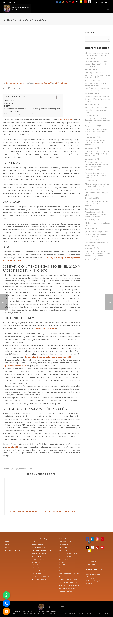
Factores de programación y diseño (20, 114)
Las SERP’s (9, 101)
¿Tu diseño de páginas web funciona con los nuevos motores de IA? (97, 234)
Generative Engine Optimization (69, 585)
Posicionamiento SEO (39, 559)
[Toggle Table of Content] (57, 97)
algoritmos (7, 469)
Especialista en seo (65, 542)
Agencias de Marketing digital (42, 539)
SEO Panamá (63, 547)
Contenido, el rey (12, 111)
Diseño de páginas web (39, 553)
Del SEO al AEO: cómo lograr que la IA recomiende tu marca (97, 131)
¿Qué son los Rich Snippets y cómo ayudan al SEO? (48, 357)
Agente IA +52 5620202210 (12, 2)
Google (15, 469)
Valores (7, 545)
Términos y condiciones (12, 550)
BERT (8, 106)
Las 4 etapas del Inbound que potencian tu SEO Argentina (96, 142)
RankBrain (10, 103)
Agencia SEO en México (39, 571)
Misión (7, 539)
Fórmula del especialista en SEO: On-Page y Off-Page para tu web (97, 153)
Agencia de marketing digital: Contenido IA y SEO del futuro (97, 175)
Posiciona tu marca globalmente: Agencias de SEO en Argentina (96, 164)
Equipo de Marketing (15, 83)
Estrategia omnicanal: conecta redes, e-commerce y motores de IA (97, 75)
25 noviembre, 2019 (43, 83)
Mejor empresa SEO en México (69, 553)
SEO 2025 (62, 565)
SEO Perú (35, 565)
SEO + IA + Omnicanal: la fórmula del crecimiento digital (96, 110)
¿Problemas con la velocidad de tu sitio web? (61, 511)
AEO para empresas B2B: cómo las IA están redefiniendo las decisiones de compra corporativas (97, 86)
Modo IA (43, 579)
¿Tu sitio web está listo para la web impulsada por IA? (97, 54)
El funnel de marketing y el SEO (97, 194)
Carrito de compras (65, 571)
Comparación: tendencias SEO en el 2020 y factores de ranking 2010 (33, 109)
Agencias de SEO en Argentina (69, 579)
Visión (7, 542)
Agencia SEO (36, 562)
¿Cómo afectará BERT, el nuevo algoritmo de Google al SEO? (23, 511)
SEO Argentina (64, 545)
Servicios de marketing (39, 556)
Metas (7, 547)
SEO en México (37, 568)
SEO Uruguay (63, 550)
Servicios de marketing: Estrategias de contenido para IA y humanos (96, 214)
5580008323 (103, 2)
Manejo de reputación (39, 547)
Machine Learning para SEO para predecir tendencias (97, 185)
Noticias (63, 83)
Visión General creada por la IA (69, 582)
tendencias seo (25, 469)
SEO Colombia (36, 574)
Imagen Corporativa (38, 545)
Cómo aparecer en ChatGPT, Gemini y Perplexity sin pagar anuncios (97, 99)
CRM (33, 542)
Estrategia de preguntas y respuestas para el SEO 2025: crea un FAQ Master (97, 253)
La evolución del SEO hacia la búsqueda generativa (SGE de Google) (97, 64)
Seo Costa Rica (63, 539)
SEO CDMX (62, 562)
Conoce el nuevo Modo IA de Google (96, 244)
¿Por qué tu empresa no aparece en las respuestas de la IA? (97, 120)
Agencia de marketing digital (41, 550)
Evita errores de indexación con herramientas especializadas (97, 203)
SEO (57, 83)
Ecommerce (63, 568)
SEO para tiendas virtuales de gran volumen (97, 224)
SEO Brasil (35, 576)
